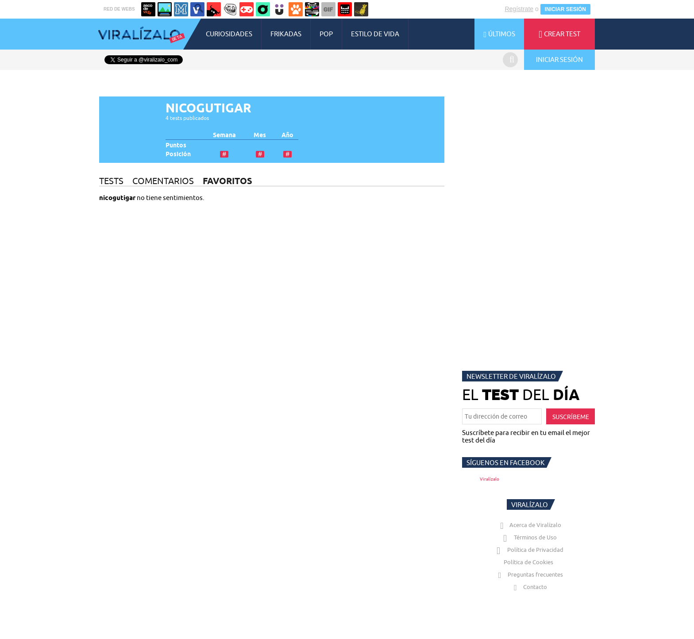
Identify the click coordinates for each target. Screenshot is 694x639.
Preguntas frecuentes (528, 574)
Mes (260, 135)
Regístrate (519, 8)
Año (287, 135)
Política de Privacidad (528, 550)
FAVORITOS (227, 181)
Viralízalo (489, 479)
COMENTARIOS (163, 181)
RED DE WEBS (119, 9)
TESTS (111, 181)
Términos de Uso (529, 537)
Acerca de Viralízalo (529, 525)
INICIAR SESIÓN (565, 9)
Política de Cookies (528, 562)
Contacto (528, 587)
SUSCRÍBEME (570, 416)
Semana (224, 135)
